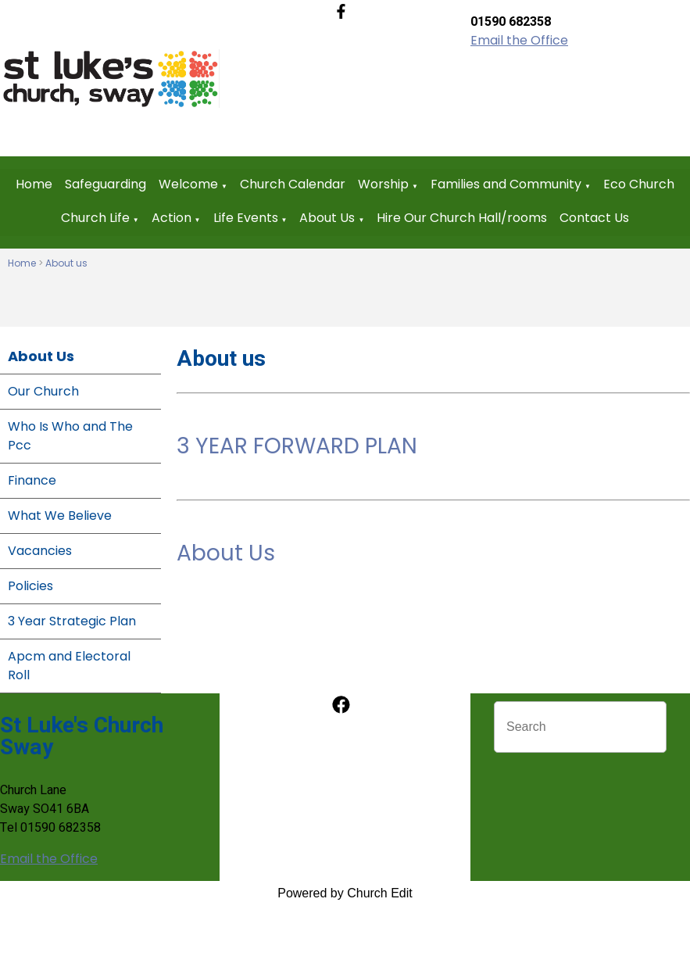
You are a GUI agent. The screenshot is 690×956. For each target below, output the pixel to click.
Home (34, 184)
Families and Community (506, 184)
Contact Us (594, 218)
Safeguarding (105, 184)
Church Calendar (292, 184)
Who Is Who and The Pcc (70, 435)
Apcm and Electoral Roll (69, 665)
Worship (383, 184)
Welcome (188, 184)
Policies (30, 586)
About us (66, 263)
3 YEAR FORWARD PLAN (297, 446)
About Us (327, 218)
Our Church (43, 391)
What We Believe (60, 516)
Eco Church (638, 184)
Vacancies (40, 551)
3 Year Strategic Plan (72, 621)
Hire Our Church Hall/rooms (462, 218)
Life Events (245, 218)
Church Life (95, 218)
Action (171, 218)
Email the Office (519, 40)
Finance (32, 480)
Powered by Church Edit (345, 893)
